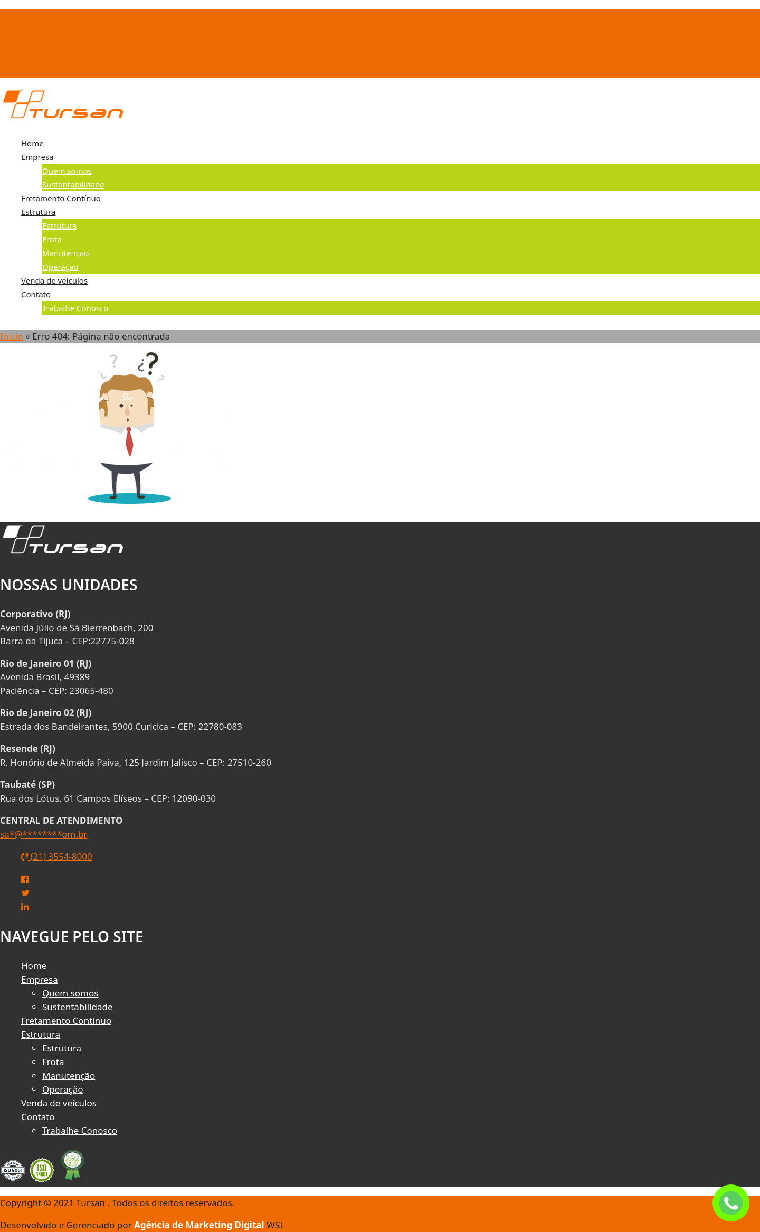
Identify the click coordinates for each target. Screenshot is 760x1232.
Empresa (37, 157)
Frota (52, 239)
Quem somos (67, 170)
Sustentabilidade (73, 184)
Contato (36, 294)
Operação (60, 266)
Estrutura (38, 211)
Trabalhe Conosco (75, 308)
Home (32, 143)
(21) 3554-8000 (59, 71)
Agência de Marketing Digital (199, 1225)
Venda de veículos (54, 280)
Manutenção (65, 253)
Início (11, 336)
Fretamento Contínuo (61, 198)
